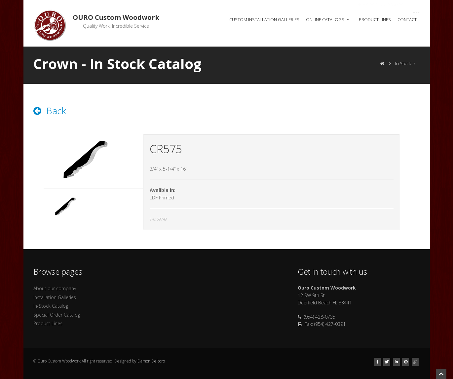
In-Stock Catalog (50, 306)
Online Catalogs (328, 19)
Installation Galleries (54, 297)
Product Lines (375, 19)
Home (211, 19)
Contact (407, 19)
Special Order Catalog (56, 315)
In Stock (403, 63)
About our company (54, 288)
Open (380, 4)
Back (49, 110)
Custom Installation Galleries (264, 19)
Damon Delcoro (151, 361)
